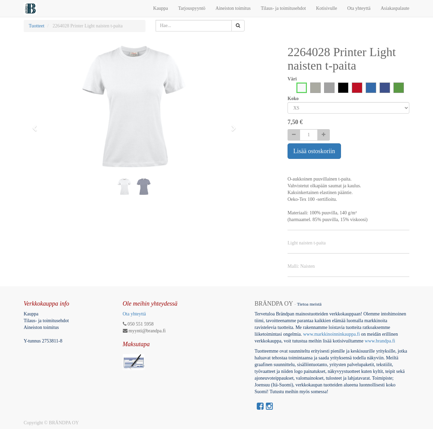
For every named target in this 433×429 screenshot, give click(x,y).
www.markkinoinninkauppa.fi (331, 334)
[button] (36, 125)
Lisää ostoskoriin (314, 151)
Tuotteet (36, 25)
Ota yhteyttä (134, 313)
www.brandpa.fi (380, 340)
